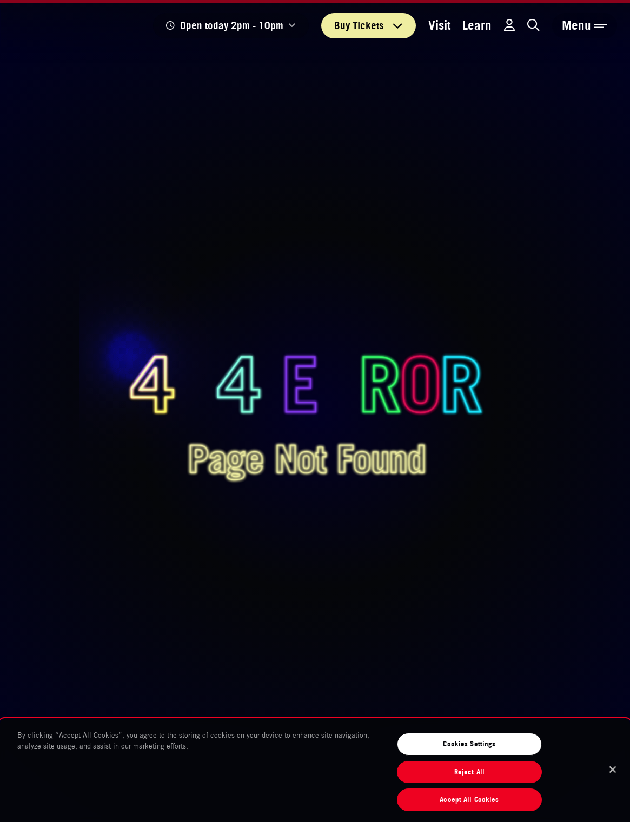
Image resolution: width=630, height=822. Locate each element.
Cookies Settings (469, 743)
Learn (477, 25)
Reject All (469, 771)
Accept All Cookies (469, 799)
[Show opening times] (231, 25)
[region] (315, 770)
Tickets (368, 25)
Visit (439, 25)
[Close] (613, 769)
